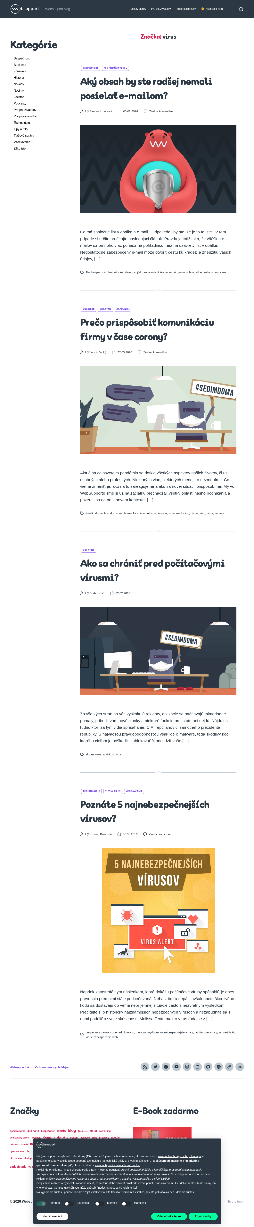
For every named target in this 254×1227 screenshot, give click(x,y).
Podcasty (20, 103)
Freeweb (20, 71)
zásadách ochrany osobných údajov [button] (179, 1156)
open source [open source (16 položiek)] (17, 1165)
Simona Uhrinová (101, 111)
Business (20, 64)
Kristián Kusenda (101, 848)
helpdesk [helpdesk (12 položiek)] (14, 1158)
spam (218, 272)
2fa (88, 272)
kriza (174, 527)
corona (118, 527)
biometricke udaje (120, 272)
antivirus (109, 768)
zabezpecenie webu (119, 1051)
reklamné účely (46, 1178)
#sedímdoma (94, 527)
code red (117, 1046)
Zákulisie (20, 148)
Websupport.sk (21, 1081)
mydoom (155, 1046)
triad (205, 527)
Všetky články (138, 8)
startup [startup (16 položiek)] (28, 1172)
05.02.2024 (131, 111)
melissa (142, 1046)
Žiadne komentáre (162, 111)
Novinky (19, 90)
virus (227, 272)
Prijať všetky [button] (203, 1216)
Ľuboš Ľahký (98, 366)
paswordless (188, 272)
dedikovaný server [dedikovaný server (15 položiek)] (20, 1152)
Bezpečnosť (22, 58)
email (175, 272)
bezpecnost (99, 272)
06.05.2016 (130, 848)
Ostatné (19, 97)
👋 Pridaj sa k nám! (212, 8)
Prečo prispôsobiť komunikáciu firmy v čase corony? (148, 337)
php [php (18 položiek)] (28, 1165)
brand (109, 527)
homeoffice (132, 527)
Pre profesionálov (186, 8)
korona (164, 527)
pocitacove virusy (208, 1046)
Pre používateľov (161, 8)
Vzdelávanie (22, 142)
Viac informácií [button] (52, 1216)
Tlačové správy (24, 135)
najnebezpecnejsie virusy (179, 1046)
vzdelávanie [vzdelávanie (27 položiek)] (18, 1180)
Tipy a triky (21, 129)
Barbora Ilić (97, 607)
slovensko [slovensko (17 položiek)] (16, 1172)
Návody (19, 84)
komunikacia (149, 527)
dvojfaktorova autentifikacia (152, 272)
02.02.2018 (123, 607)
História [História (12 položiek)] (24, 1158)
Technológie (22, 122)
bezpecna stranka (98, 1046)
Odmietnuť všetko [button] (169, 1216)
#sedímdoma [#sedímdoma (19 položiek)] (17, 1145)
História (19, 77)
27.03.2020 (125, 366)
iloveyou (129, 1046)
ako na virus (94, 768)
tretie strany (89, 1169)
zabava (223, 527)
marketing (185, 527)
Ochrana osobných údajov (57, 1081)
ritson (197, 527)
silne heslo (206, 272)
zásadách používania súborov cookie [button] (117, 1165)
